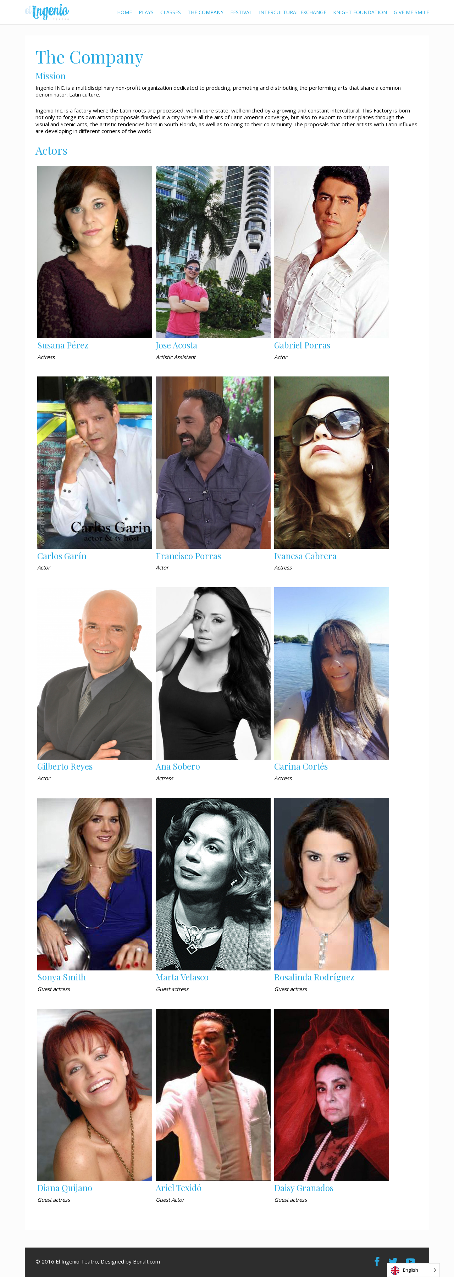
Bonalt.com (146, 1261)
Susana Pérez (62, 345)
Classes (170, 12)
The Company (205, 12)
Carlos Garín (62, 555)
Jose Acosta (176, 345)
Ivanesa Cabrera (305, 555)
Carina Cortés (301, 766)
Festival (241, 12)
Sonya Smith (61, 976)
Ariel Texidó (178, 1187)
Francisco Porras (188, 555)
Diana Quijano (64, 1187)
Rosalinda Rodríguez (314, 976)
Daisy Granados (303, 1187)
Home (124, 12)
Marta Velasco (182, 976)
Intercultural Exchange (292, 12)
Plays (146, 12)
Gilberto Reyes (65, 766)
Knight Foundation (360, 12)
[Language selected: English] (413, 1270)
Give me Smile (411, 12)
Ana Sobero (178, 766)
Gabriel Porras (302, 345)
